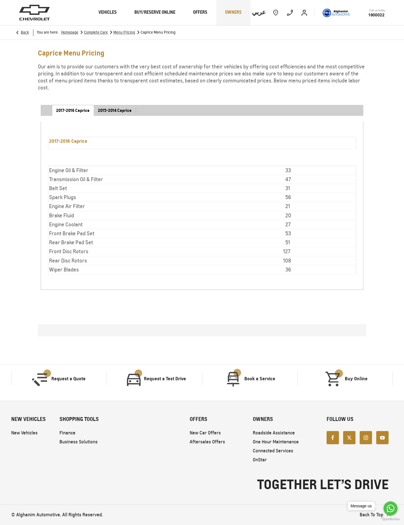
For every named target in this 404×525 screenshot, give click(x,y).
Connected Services (273, 451)
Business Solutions (78, 442)
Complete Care (96, 32)
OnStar (260, 460)
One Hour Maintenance (276, 442)
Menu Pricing (124, 32)
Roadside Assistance (274, 433)
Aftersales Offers (207, 442)
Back (25, 32)
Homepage (69, 32)
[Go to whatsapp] (391, 508)
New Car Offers (205, 433)
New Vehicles (24, 433)
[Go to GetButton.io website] (391, 519)
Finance (67, 433)
